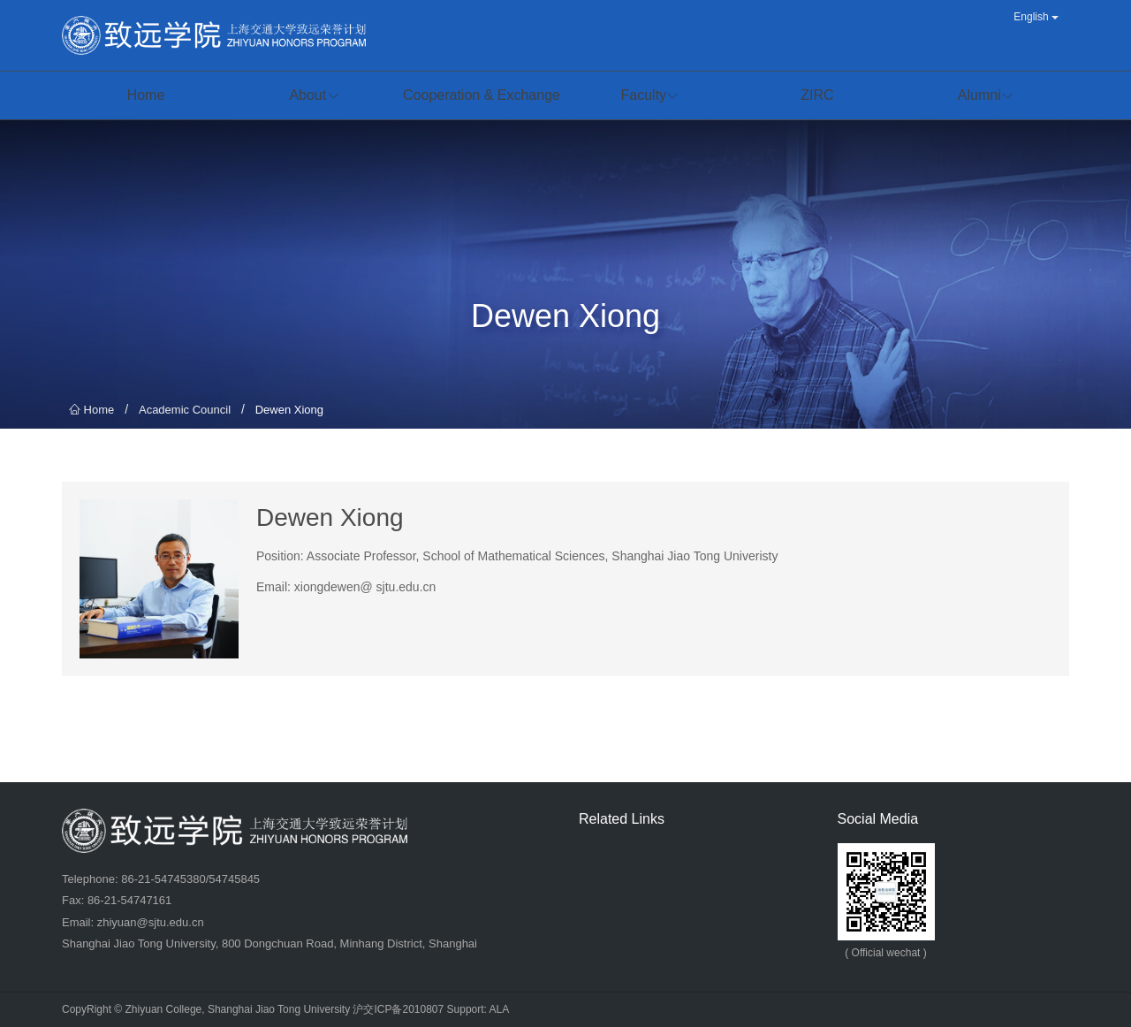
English (1036, 17)
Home (91, 409)
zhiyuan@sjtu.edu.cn (150, 922)
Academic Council (185, 409)
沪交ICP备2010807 (398, 1009)
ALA (500, 1009)
